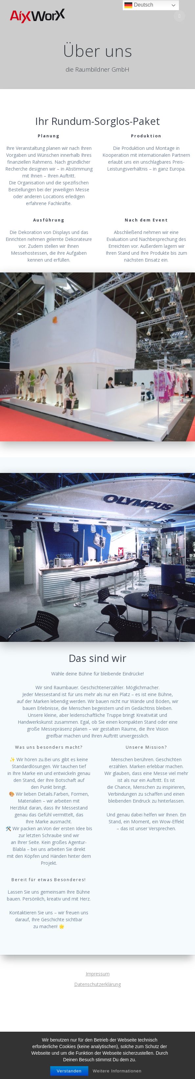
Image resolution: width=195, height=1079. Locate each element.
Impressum (98, 974)
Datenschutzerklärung (97, 984)
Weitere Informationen (117, 1070)
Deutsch (138, 5)
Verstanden (69, 1070)
